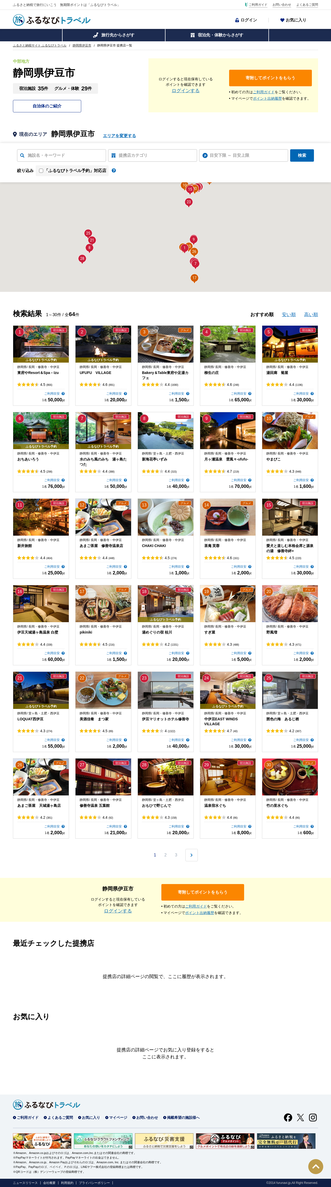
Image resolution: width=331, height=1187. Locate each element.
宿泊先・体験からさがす (220, 35)
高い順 (311, 314)
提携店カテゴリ (133, 155)
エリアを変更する (119, 136)
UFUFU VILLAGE (95, 373)
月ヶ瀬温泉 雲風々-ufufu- (226, 459)
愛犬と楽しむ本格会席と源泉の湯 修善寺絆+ (289, 548)
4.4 (171, 384)
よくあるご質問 (307, 4)
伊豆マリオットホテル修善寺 (165, 719)
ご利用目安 (52, 393)
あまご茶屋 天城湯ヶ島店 (39, 805)
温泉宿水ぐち (215, 805)
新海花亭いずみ (154, 459)
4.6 (108, 384)
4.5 (46, 384)
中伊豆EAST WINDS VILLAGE (221, 721)
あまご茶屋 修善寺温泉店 (101, 546)
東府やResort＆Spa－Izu (37, 373)
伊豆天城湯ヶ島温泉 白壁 (37, 632)
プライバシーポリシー (94, 1182)
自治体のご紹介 (47, 106)
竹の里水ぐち (277, 805)
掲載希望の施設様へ (183, 1117)
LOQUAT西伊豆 (30, 719)
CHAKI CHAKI (154, 546)
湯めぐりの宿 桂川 (157, 632)
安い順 (289, 314)
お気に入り (296, 20)
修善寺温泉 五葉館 (95, 805)
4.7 (233, 471)
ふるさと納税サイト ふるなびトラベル (39, 45)
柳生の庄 (211, 373)
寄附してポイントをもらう (270, 78)
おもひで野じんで (156, 805)
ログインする (186, 90)
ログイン (248, 20)
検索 (302, 155)
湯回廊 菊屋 (277, 373)
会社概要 (49, 1182)
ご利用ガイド (258, 4)
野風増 (271, 632)
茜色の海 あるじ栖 (282, 719)
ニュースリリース (25, 1182)
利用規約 (67, 1182)
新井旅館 (24, 546)
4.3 (295, 471)
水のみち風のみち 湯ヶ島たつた (103, 461)
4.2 (171, 644)
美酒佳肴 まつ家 (94, 719)
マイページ (118, 1117)
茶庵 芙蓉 (212, 546)
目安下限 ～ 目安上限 (229, 155)
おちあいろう (28, 459)
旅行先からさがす (117, 35)
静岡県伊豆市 (82, 45)
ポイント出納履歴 (267, 98)
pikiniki (86, 632)
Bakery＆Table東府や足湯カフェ (165, 375)
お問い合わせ (282, 4)
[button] (184, 248)
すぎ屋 (209, 632)
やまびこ (273, 459)
